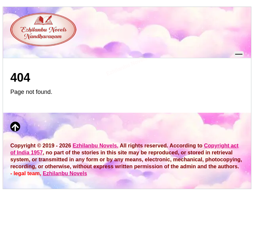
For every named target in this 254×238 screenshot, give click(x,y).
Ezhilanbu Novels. (95, 145)
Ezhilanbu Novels (65, 173)
